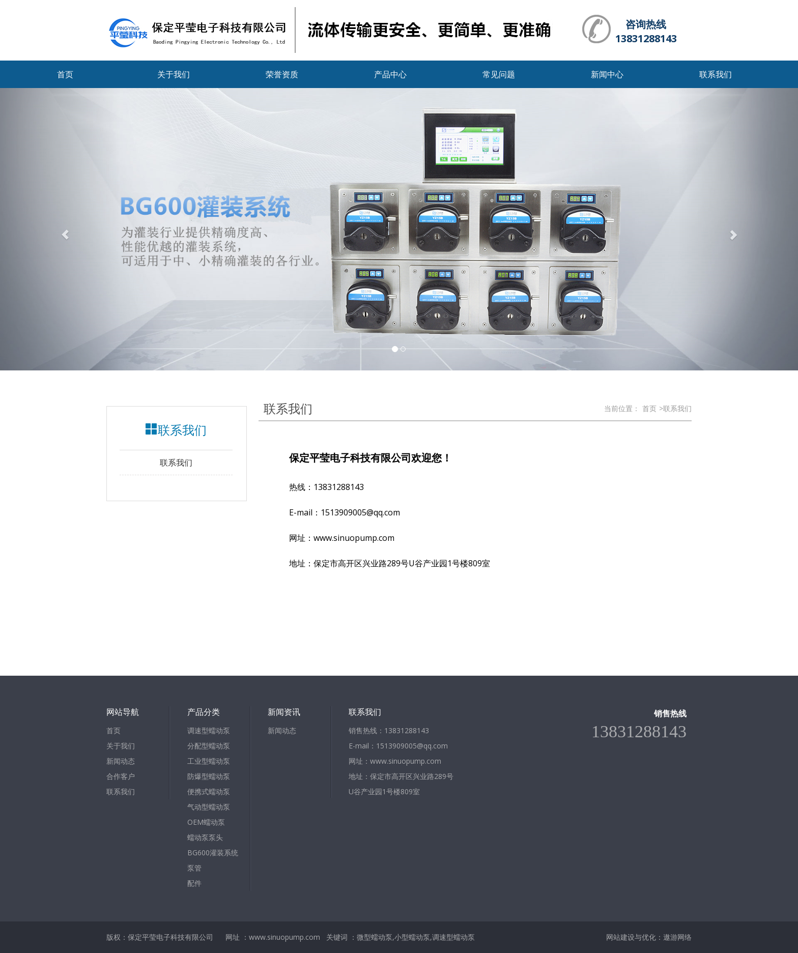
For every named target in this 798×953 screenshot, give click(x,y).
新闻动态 (120, 761)
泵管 (194, 868)
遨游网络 (677, 937)
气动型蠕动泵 (208, 807)
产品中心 (390, 74)
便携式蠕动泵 (208, 791)
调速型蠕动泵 (208, 730)
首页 (65, 74)
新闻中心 (607, 74)
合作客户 (120, 776)
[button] (60, 229)
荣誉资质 (282, 74)
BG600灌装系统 (212, 852)
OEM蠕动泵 (206, 822)
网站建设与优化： (634, 937)
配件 (194, 883)
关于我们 (173, 74)
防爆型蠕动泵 (208, 776)
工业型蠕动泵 (208, 761)
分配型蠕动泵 (208, 745)
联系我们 (715, 74)
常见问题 (498, 74)
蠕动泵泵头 (205, 837)
